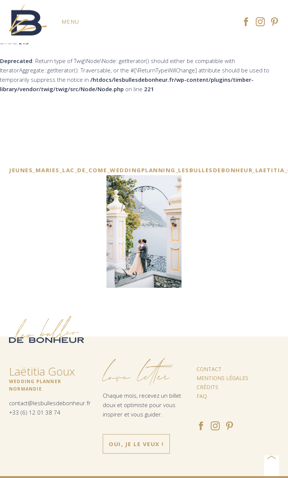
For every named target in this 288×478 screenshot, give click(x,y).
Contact (209, 369)
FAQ (201, 396)
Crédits (207, 387)
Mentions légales (222, 378)
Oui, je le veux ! (136, 443)
